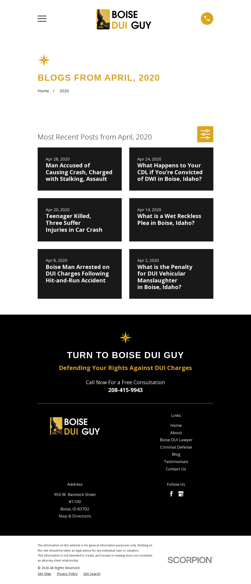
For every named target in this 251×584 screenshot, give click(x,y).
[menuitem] (44, 574)
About (176, 432)
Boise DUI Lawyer (176, 439)
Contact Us (176, 469)
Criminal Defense (176, 447)
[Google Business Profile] (181, 494)
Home (176, 425)
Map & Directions (75, 516)
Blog (176, 454)
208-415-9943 (125, 390)
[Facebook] (171, 494)
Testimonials (176, 461)
